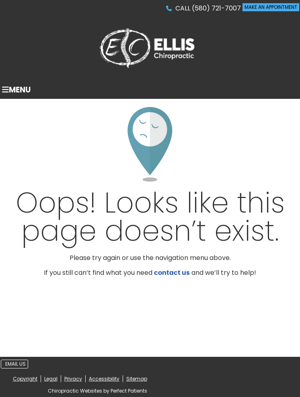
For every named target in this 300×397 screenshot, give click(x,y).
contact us (172, 273)
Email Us (15, 363)
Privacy (73, 378)
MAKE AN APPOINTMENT (271, 7)
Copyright (25, 378)
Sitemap (136, 378)
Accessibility (104, 378)
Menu (16, 90)
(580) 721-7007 (216, 8)
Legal (51, 378)
